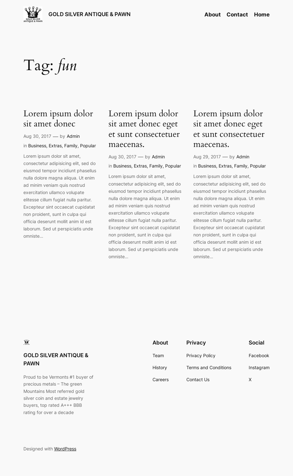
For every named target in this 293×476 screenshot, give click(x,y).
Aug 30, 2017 (37, 136)
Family (71, 145)
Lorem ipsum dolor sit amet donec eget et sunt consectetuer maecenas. (144, 129)
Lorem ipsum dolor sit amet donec (58, 119)
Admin (73, 136)
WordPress (65, 448)
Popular (88, 145)
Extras (55, 145)
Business (37, 145)
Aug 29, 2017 (207, 156)
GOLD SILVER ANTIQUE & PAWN (89, 14)
